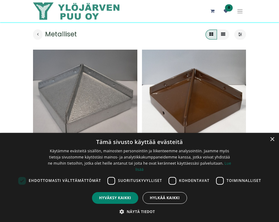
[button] (139, 211)
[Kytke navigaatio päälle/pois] (240, 11)
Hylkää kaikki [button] (165, 197)
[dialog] (139, 177)
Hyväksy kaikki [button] (115, 197)
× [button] (272, 139)
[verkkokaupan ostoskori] (212, 11)
